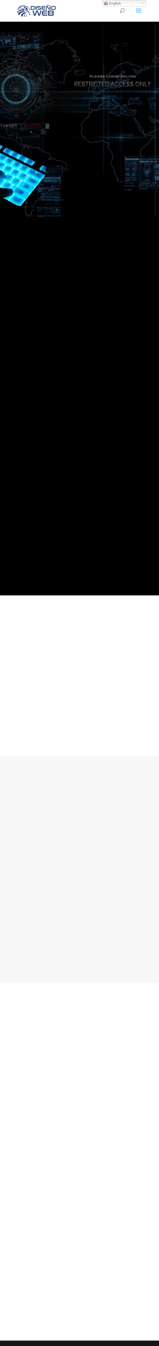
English (112, 3)
